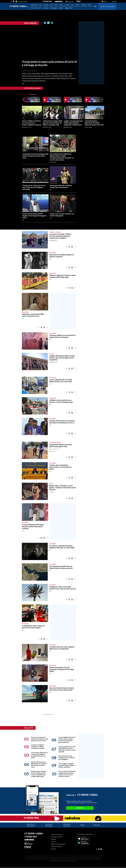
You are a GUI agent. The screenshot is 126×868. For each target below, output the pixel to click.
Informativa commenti (56, 846)
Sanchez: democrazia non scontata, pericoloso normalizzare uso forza (62, 422)
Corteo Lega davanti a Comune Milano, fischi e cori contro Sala (60, 380)
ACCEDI (114, 1)
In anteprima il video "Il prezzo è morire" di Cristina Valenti (33, 627)
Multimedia (30, 23)
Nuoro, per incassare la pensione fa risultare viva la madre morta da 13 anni (39, 738)
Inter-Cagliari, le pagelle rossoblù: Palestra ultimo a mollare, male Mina (66, 765)
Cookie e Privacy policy (56, 834)
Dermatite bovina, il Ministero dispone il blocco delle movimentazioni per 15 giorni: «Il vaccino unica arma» (62, 157)
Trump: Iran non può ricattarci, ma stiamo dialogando (62, 215)
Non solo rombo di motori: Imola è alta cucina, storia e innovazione (61, 689)
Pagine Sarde (96, 825)
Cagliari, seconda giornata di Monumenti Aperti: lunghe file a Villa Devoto (73, 123)
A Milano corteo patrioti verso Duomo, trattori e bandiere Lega (61, 401)
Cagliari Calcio (69, 8)
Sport (72, 4)
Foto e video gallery (32, 88)
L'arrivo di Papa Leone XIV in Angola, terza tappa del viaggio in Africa (34, 216)
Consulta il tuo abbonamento (31, 825)
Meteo (89, 4)
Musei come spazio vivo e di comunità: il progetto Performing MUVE (61, 669)
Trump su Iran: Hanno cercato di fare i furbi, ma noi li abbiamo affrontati (33, 187)
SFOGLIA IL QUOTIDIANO (107, 6)
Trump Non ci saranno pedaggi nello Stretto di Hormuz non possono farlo (35, 156)
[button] (41, 23)
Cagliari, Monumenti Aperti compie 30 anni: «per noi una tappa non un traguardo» (62, 358)
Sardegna (46, 4)
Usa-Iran (45, 8)
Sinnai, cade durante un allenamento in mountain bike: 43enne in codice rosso (39, 764)
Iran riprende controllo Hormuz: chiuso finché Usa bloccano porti (61, 567)
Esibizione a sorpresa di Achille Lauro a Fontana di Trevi (33, 315)
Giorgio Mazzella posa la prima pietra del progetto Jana (60, 445)
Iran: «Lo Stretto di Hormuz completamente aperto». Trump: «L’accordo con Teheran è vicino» (67, 773)
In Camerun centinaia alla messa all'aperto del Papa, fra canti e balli (61, 547)
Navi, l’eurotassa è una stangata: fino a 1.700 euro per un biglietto (66, 757)
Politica (61, 4)
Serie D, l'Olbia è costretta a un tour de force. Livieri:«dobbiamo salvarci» (32, 123)
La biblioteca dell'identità (66, 825)
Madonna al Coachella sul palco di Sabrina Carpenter (61, 256)
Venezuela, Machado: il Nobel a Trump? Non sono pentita (61, 186)
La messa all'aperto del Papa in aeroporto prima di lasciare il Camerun (33, 526)
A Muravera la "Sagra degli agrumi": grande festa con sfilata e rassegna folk (52, 123)
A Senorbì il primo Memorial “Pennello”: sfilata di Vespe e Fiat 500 (94, 123)
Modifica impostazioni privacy (58, 844)
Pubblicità (53, 839)
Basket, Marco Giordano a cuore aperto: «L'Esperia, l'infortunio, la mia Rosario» (62, 487)
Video (40, 4)
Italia (51, 4)
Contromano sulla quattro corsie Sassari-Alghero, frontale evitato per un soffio (39, 755)
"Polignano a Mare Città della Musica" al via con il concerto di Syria (62, 588)
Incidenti (61, 8)
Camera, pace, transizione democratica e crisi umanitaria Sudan (60, 467)
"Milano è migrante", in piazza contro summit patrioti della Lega (62, 276)
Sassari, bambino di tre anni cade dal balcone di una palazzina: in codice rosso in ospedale (67, 749)
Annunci (77, 4)
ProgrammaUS (34, 4)
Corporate (53, 849)
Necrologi (83, 4)
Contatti (53, 841)
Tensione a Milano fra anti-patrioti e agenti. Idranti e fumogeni (62, 336)
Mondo (56, 4)
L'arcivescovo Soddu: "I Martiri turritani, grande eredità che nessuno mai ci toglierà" (60, 236)
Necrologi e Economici (56, 836)
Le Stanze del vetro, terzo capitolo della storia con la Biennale (61, 648)
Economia (67, 4)
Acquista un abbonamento (49, 825)
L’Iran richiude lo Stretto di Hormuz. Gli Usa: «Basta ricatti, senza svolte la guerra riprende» (66, 739)
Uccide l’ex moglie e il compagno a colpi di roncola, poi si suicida (37, 746)
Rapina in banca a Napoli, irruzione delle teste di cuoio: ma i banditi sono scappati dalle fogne (38, 773)
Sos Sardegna (53, 8)
